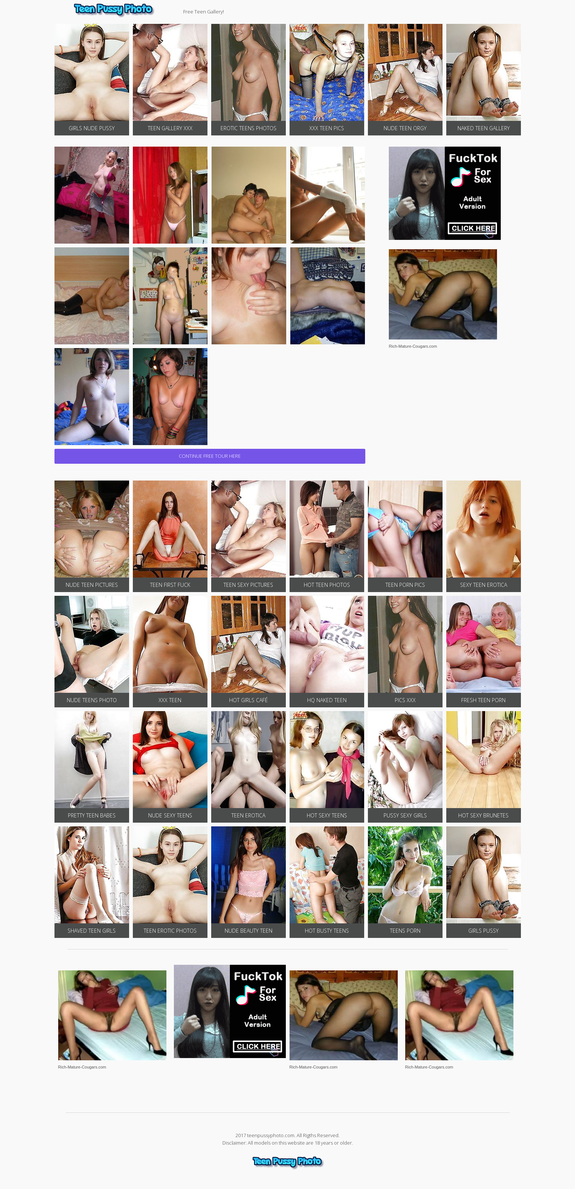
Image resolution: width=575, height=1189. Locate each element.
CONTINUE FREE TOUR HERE (210, 456)
